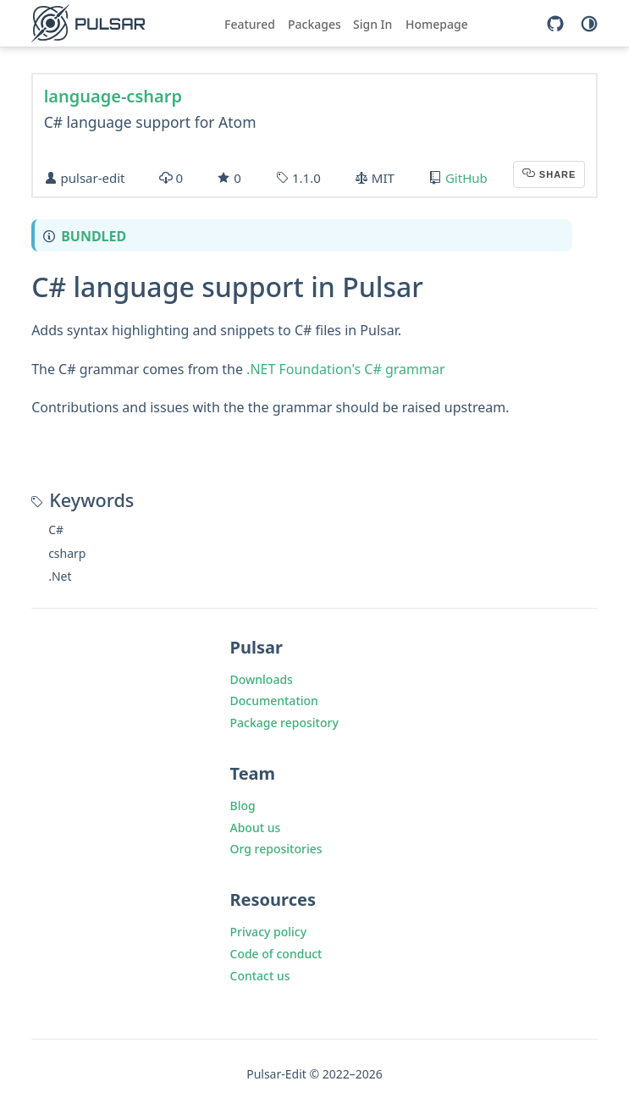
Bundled (93, 236)
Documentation (274, 700)
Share (556, 174)
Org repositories (276, 849)
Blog (243, 805)
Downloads (261, 679)
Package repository (284, 723)
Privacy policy (268, 932)
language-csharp (113, 96)
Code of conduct (276, 954)
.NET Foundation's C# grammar (345, 369)
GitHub (466, 177)
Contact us (260, 976)
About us (255, 827)
